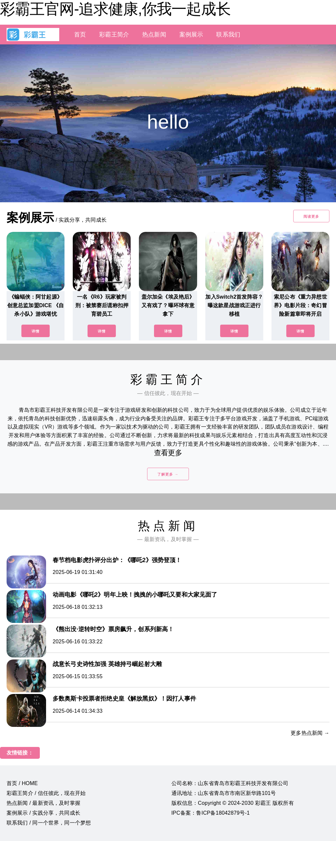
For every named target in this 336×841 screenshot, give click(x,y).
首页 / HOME (22, 783)
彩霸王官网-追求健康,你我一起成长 (115, 8)
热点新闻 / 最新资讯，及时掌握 (43, 803)
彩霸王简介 (114, 34)
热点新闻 (154, 34)
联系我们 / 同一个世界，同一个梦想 (49, 823)
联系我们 (228, 34)
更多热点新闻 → (310, 733)
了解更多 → (167, 474)
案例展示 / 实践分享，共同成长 (43, 813)
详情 (35, 331)
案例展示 (191, 34)
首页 (80, 34)
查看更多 (168, 453)
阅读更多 (311, 216)
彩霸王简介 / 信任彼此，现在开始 (46, 793)
